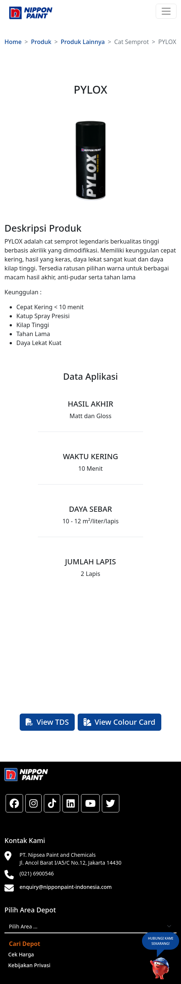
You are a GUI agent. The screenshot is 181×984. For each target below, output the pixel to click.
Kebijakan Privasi (29, 965)
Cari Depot (24, 944)
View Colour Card (119, 722)
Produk (41, 42)
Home (13, 42)
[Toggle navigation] (166, 11)
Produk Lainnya (83, 42)
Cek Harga (21, 954)
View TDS (47, 722)
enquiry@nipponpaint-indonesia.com (66, 886)
